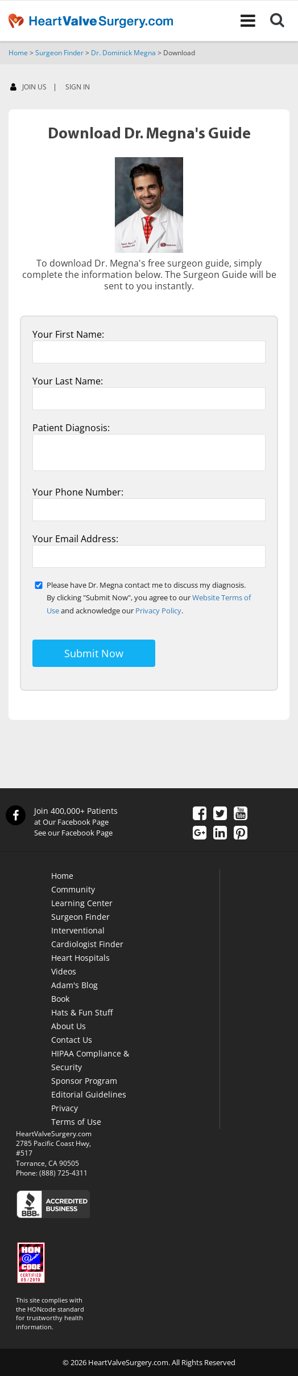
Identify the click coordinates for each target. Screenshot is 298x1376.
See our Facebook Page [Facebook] (73, 833)
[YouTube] (240, 814)
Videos (63, 971)
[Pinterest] (240, 834)
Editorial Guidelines (88, 1094)
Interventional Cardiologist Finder (87, 937)
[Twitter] (220, 814)
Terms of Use (76, 1121)
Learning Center (82, 903)
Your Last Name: (67, 381)
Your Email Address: (75, 539)
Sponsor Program (84, 1080)
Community (73, 889)
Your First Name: (68, 334)
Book (60, 998)
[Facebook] (199, 814)
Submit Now (93, 653)
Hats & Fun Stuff (82, 1012)
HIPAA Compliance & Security (90, 1060)
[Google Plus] (199, 834)
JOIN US (28, 87)
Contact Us (71, 1039)
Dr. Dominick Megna (123, 53)
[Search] (284, 20)
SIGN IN (77, 87)
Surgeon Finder (59, 53)
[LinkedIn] (220, 834)
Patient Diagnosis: (71, 427)
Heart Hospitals (80, 957)
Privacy (64, 1108)
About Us (68, 1026)
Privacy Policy (158, 610)
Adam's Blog (74, 985)
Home (18, 53)
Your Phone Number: (77, 492)
